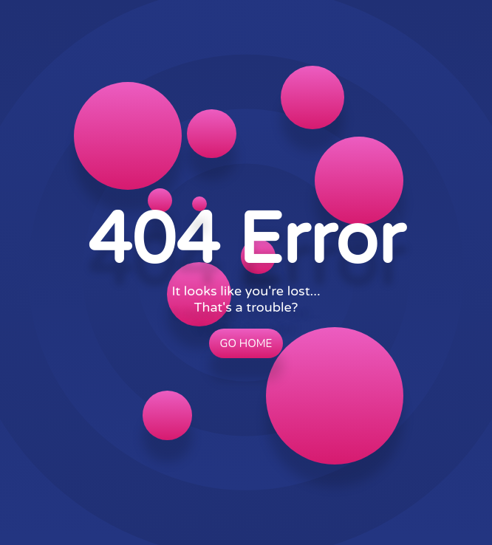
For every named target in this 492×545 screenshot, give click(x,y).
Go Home (246, 343)
